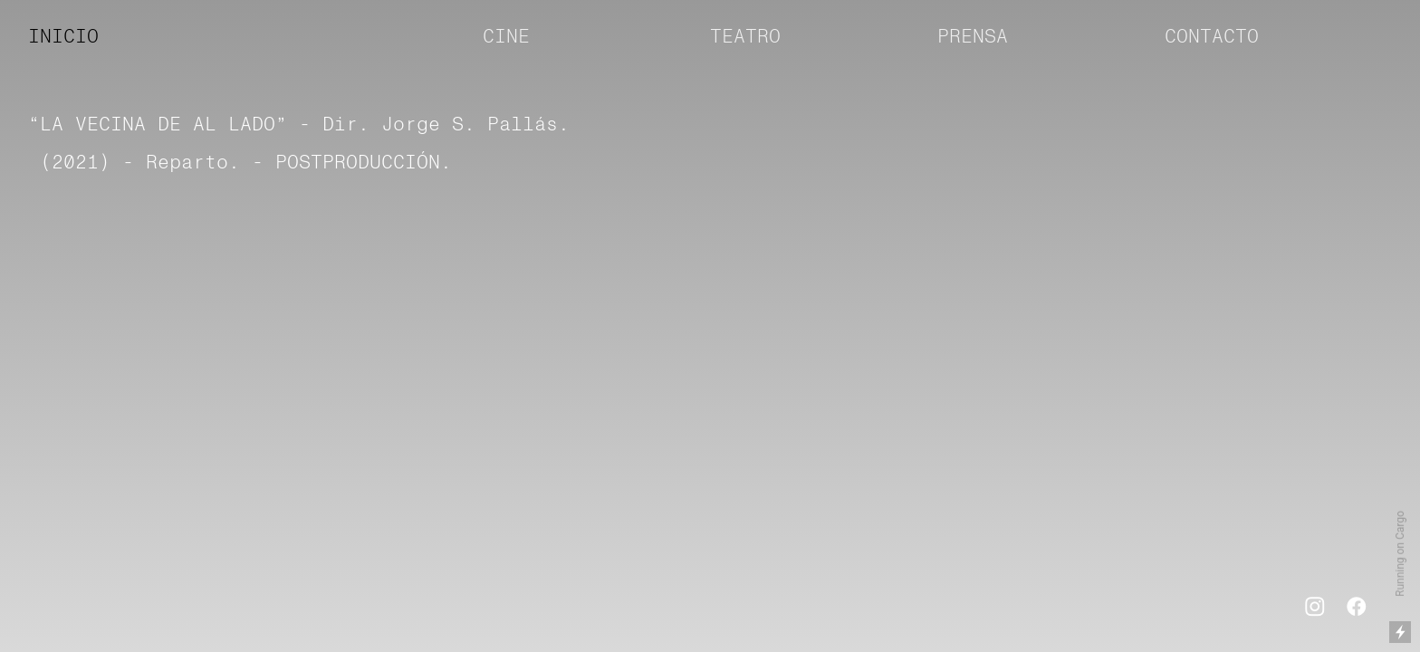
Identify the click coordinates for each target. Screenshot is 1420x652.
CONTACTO (1212, 37)
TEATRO (745, 37)
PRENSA (972, 37)
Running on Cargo (1400, 554)
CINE (512, 37)
